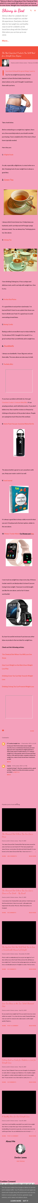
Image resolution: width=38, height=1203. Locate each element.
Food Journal (7, 480)
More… (5, 40)
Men (32, 534)
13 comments (11, 1082)
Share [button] (32, 731)
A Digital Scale (8, 155)
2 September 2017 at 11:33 (28, 743)
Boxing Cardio (8, 324)
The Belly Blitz (8, 364)
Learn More (15, 1201)
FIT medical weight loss (13, 743)
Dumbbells (9, 346)
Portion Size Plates (9, 299)
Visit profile (21, 1161)
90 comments (11, 912)
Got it (25, 1201)
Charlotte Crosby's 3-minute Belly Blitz (14, 402)
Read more (32, 856)
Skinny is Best (13, 10)
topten (9, 766)
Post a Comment (12, 1025)
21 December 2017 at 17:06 (19, 766)
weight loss (16, 772)
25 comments (11, 969)
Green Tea (8, 180)
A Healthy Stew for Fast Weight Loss (16, 1116)
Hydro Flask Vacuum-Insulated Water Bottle (18, 424)
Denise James (20, 1157)
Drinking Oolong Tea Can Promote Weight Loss (18, 686)
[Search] (31, 9)
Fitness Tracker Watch (12, 534)
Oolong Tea (7, 240)
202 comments (12, 856)
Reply (9, 762)
